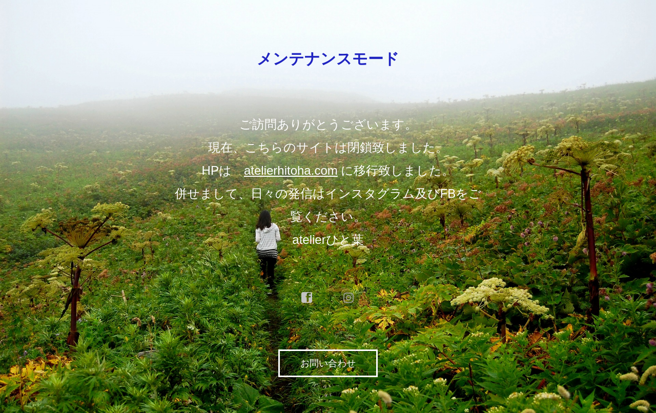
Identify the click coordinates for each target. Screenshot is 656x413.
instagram (349, 297)
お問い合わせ (328, 363)
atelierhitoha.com (291, 170)
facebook (307, 297)
